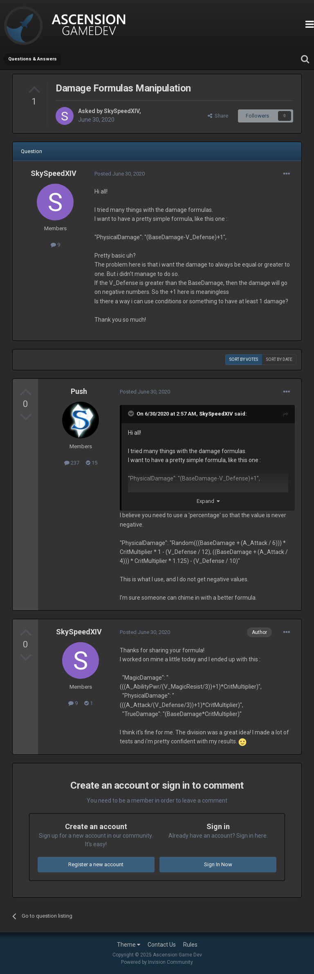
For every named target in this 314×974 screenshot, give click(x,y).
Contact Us (162, 944)
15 (91, 463)
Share (218, 116)
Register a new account (95, 864)
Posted (119, 174)
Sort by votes (243, 359)
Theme (128, 944)
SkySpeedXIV (121, 111)
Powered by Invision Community (157, 962)
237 (71, 463)
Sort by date (279, 359)
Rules (190, 944)
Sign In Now (218, 864)
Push (79, 391)
